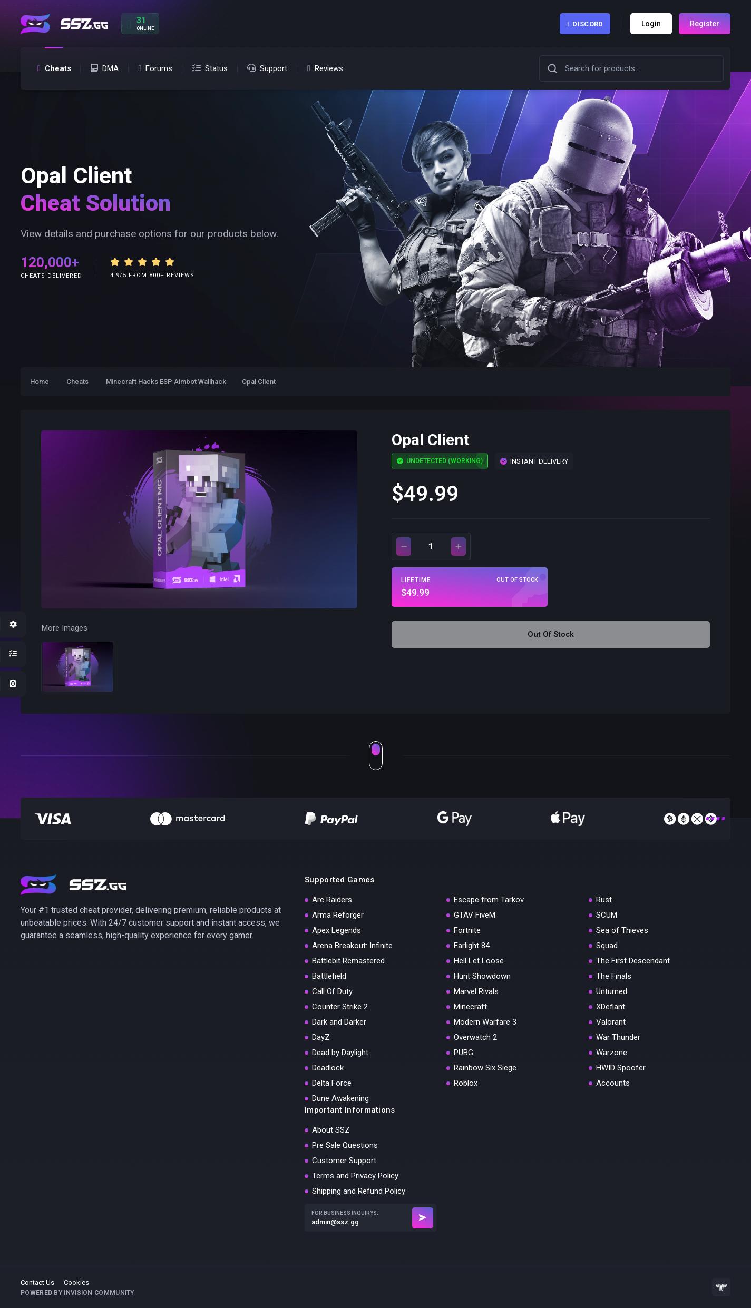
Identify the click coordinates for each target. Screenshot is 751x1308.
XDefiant (610, 1006)
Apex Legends (336, 930)
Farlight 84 (472, 945)
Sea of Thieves (622, 930)
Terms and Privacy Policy (355, 1176)
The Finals (613, 976)
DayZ (321, 1037)
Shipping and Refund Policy (358, 1191)
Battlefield (329, 976)
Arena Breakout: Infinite (352, 945)
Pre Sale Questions (345, 1145)
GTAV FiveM (474, 915)
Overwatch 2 (475, 1037)
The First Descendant (633, 961)
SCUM (606, 915)
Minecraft (470, 1006)
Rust (604, 899)
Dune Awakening (340, 1098)
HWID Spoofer (621, 1068)
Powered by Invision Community (77, 1292)
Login (651, 23)
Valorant (611, 1022)
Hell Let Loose (479, 961)
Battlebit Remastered (348, 961)
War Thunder (618, 1037)
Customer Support (344, 1160)
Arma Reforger (338, 915)
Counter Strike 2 (340, 1006)
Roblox (465, 1083)
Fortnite (467, 930)
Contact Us (37, 1282)
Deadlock (328, 1068)
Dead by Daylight (340, 1052)
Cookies (76, 1282)
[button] (552, 69)
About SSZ (331, 1130)
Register (704, 23)
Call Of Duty (332, 991)
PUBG (463, 1052)
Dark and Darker (339, 1022)
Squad (607, 945)
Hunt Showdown (482, 976)
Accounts (613, 1083)
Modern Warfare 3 (485, 1022)
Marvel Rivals (476, 991)
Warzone (611, 1052)
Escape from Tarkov (489, 899)
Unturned (611, 991)
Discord (585, 24)
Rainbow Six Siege (485, 1068)
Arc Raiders (332, 899)
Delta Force (332, 1083)
